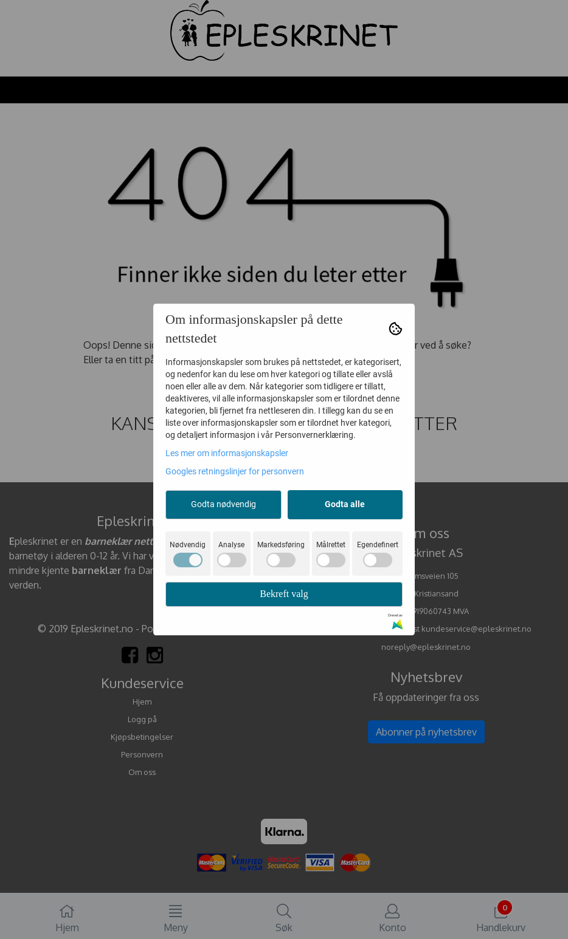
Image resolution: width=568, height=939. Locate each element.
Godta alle (345, 504)
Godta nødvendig (223, 504)
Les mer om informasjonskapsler (226, 453)
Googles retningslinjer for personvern (234, 471)
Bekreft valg (284, 594)
